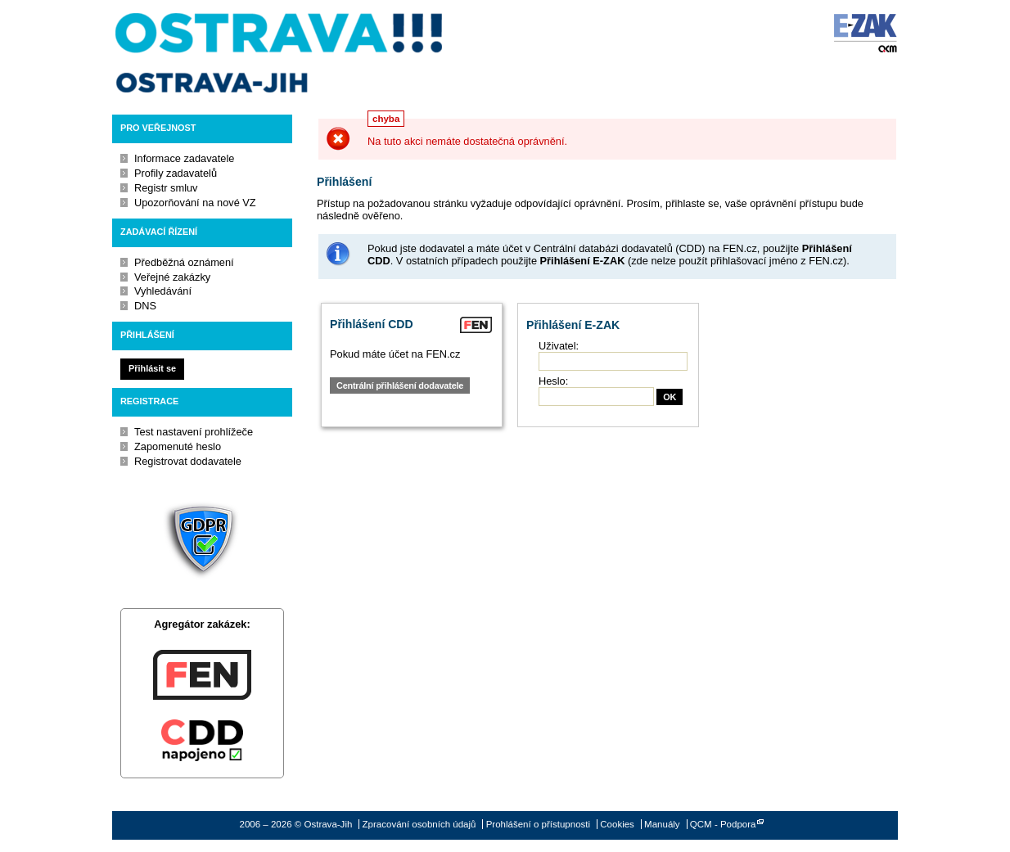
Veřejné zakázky (172, 277)
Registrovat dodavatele (187, 461)
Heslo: (553, 381)
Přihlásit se (152, 368)
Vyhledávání (163, 291)
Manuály (662, 824)
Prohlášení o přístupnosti (538, 824)
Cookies (617, 824)
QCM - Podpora (723, 824)
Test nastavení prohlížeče (193, 432)
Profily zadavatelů (175, 173)
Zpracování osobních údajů (419, 824)
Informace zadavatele (184, 158)
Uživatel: (559, 346)
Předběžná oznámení (184, 262)
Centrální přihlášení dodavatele (399, 385)
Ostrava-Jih (280, 53)
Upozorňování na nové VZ (195, 202)
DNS (145, 306)
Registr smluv (166, 188)
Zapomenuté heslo (177, 446)
